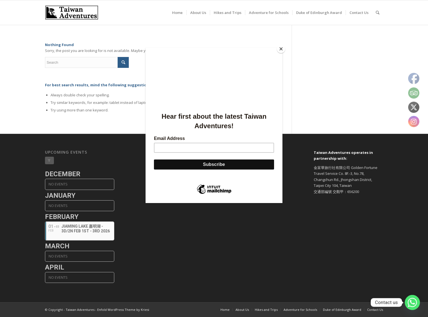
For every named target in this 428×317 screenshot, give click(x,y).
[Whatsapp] (412, 302)
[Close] (281, 49)
